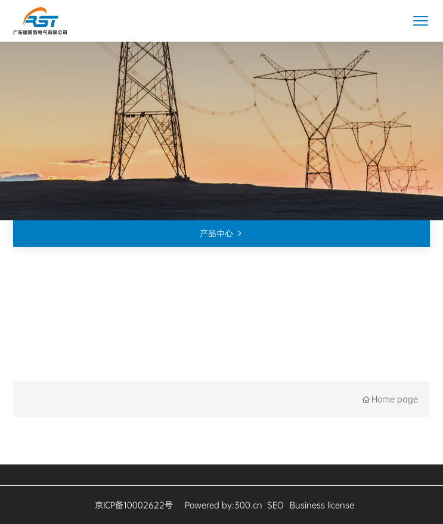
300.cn (248, 505)
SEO (275, 505)
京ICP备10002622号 (134, 505)
